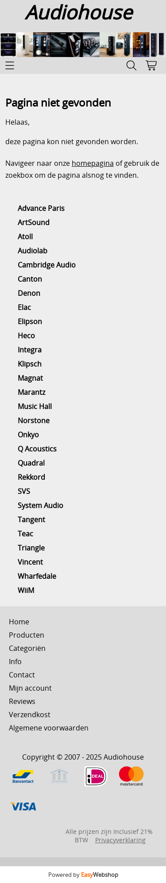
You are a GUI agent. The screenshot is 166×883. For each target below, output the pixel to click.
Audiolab (32, 251)
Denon (29, 293)
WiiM (26, 590)
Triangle (31, 548)
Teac (25, 534)
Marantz (31, 392)
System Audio (40, 505)
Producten (26, 635)
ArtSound (34, 222)
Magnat (30, 378)
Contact (22, 675)
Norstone (34, 420)
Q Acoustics (37, 449)
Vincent (30, 562)
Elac (24, 307)
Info (15, 661)
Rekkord (31, 477)
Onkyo (28, 435)
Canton (30, 279)
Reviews (22, 701)
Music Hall (35, 406)
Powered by (83, 875)
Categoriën (27, 648)
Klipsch (30, 364)
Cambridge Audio (47, 265)
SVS (24, 491)
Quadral (31, 463)
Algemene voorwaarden (49, 728)
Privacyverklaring (120, 840)
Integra (30, 350)
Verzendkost (29, 714)
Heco (26, 335)
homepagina (93, 163)
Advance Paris (41, 208)
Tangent (31, 519)
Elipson (30, 321)
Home (19, 622)
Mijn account (30, 688)
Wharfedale (37, 576)
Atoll (25, 236)
